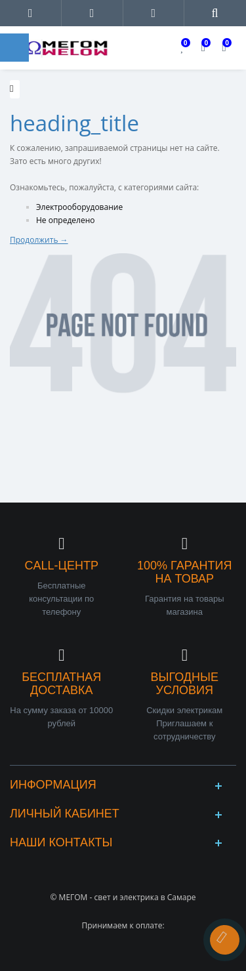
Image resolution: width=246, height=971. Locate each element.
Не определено (65, 220)
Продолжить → (39, 239)
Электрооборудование (79, 207)
